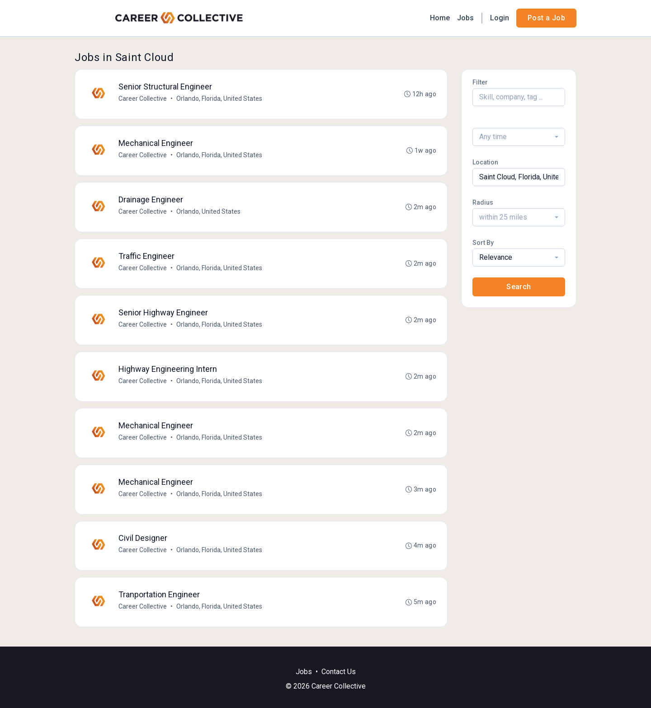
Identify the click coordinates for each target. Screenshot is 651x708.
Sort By (483, 242)
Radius (482, 202)
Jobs (465, 18)
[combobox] (518, 137)
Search (518, 286)
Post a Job (546, 18)
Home (440, 18)
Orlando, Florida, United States (219, 98)
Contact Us (338, 671)
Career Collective (142, 98)
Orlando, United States (208, 211)
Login (499, 18)
